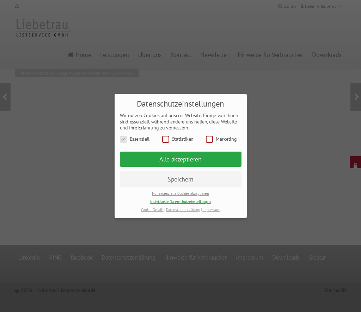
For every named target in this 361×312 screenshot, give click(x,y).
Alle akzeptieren (180, 159)
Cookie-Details (152, 209)
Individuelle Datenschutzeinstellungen (180, 201)
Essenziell (135, 139)
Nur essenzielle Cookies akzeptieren (180, 193)
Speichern (180, 179)
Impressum (211, 209)
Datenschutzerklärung (183, 209)
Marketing (221, 139)
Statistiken (178, 139)
